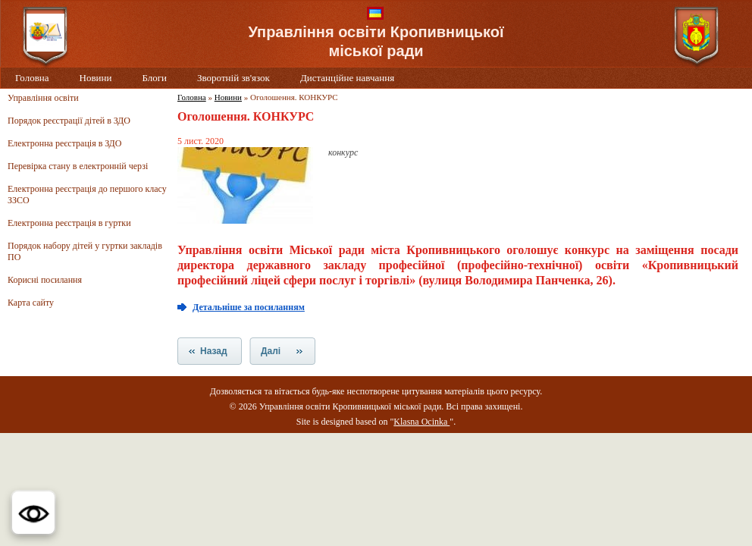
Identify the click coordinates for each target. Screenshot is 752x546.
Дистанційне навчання (347, 77)
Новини (96, 77)
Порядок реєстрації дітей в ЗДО (69, 120)
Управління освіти (43, 98)
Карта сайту (31, 302)
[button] (33, 512)
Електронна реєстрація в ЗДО (64, 143)
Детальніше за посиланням (249, 307)
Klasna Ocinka (421, 421)
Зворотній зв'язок (233, 77)
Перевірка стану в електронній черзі (78, 166)
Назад (213, 351)
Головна (32, 77)
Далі (270, 351)
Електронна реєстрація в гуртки (69, 223)
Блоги (154, 77)
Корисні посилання (45, 280)
